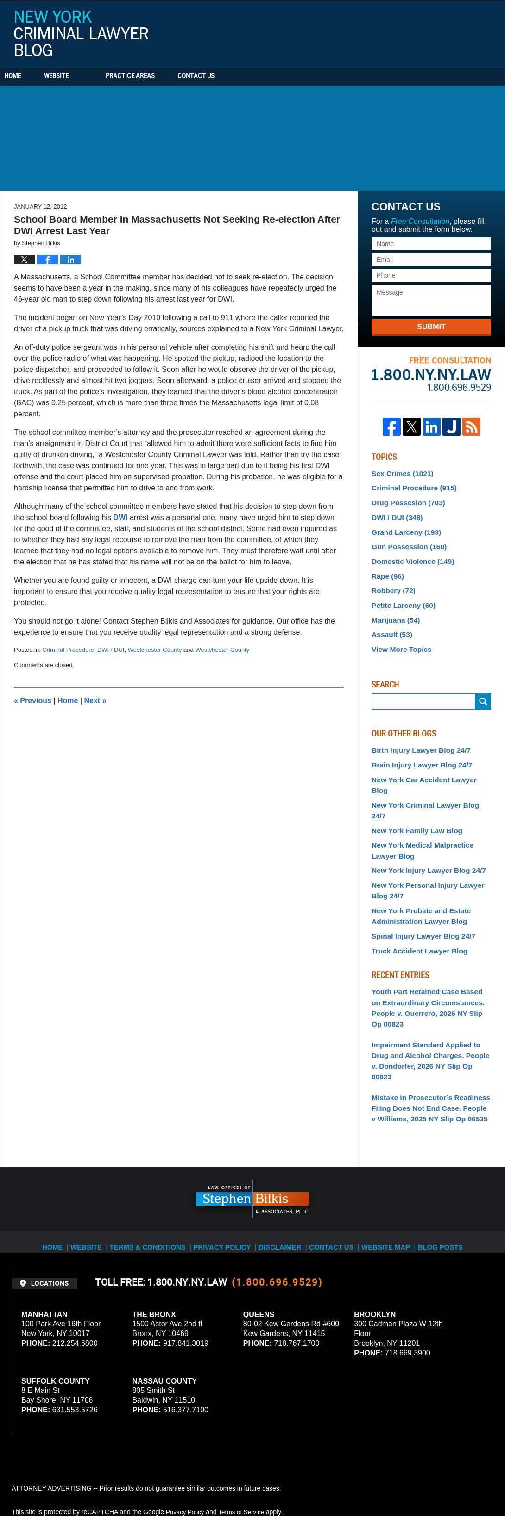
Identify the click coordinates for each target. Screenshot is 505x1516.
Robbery (391, 581)
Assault (390, 622)
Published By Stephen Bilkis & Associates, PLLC (435, 31)
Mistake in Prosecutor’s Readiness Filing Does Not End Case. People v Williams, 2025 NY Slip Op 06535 (426, 1028)
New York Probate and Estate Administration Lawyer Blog (416, 869)
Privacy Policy (223, 1160)
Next (95, 701)
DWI (121, 517)
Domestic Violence (409, 554)
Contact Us (238, 76)
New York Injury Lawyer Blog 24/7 (423, 827)
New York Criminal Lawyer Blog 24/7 (427, 776)
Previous (32, 701)
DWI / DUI (111, 649)
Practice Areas (158, 76)
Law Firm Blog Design (449, 1483)
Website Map (391, 1160)
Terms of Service (245, 1430)
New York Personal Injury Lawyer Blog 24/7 (431, 845)
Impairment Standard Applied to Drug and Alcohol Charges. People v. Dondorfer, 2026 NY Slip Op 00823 (429, 989)
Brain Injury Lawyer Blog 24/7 (417, 749)
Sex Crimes (400, 472)
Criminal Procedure (68, 649)
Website (84, 76)
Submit (431, 327)
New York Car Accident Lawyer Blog (427, 763)
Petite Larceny (400, 595)
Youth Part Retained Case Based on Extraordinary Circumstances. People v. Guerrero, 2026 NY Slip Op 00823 (429, 950)
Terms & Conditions (152, 1160)
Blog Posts (447, 1160)
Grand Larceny (403, 527)
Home (27, 76)
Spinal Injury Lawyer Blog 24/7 (418, 887)
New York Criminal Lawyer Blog (81, 33)
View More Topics (399, 635)
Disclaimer (281, 1160)
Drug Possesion (405, 500)
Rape (386, 568)
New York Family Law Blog (413, 790)
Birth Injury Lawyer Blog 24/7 (416, 735)
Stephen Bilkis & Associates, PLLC (116, 1483)
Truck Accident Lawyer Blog (415, 900)
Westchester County (155, 649)
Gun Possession (405, 541)
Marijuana (393, 609)
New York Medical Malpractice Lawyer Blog (430, 808)
